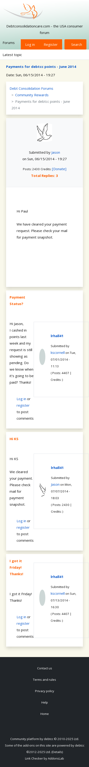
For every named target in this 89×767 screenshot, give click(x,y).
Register (51, 44)
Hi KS (14, 438)
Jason (55, 152)
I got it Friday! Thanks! (16, 567)
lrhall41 (57, 335)
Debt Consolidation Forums (31, 88)
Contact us (44, 668)
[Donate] (59, 168)
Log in (30, 44)
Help (44, 702)
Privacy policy (44, 691)
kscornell (58, 352)
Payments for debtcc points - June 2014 (41, 66)
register (23, 405)
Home (44, 714)
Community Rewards (32, 95)
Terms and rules (44, 679)
